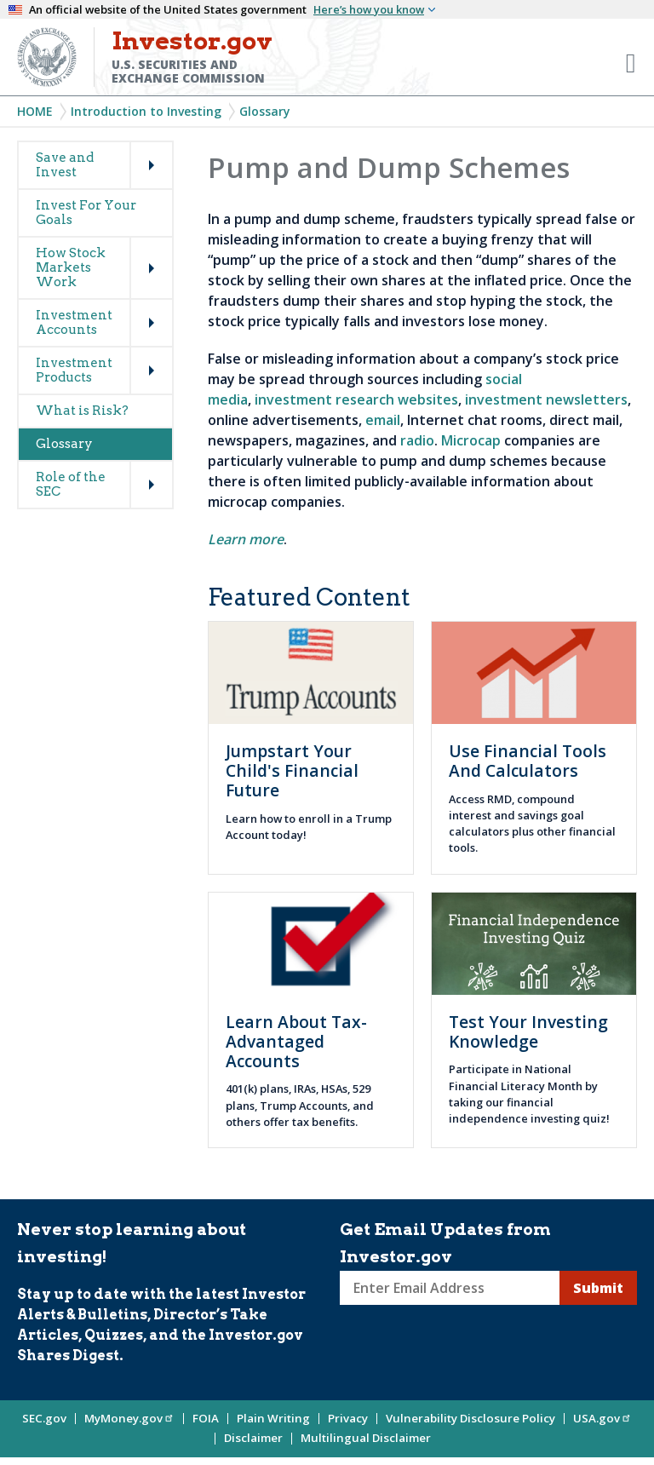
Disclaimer (253, 1437)
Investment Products (74, 370)
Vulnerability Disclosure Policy (470, 1418)
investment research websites (356, 399)
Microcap (471, 440)
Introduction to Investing (146, 111)
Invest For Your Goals (86, 212)
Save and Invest (65, 165)
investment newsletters (546, 399)
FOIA (205, 1418)
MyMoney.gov (129, 1418)
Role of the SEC (71, 484)
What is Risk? (82, 410)
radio (417, 440)
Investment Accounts (74, 322)
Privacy (348, 1418)
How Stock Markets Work (71, 267)
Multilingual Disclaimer (366, 1437)
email (382, 420)
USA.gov (602, 1418)
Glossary (264, 111)
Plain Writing (273, 1418)
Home (35, 111)
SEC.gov (44, 1418)
